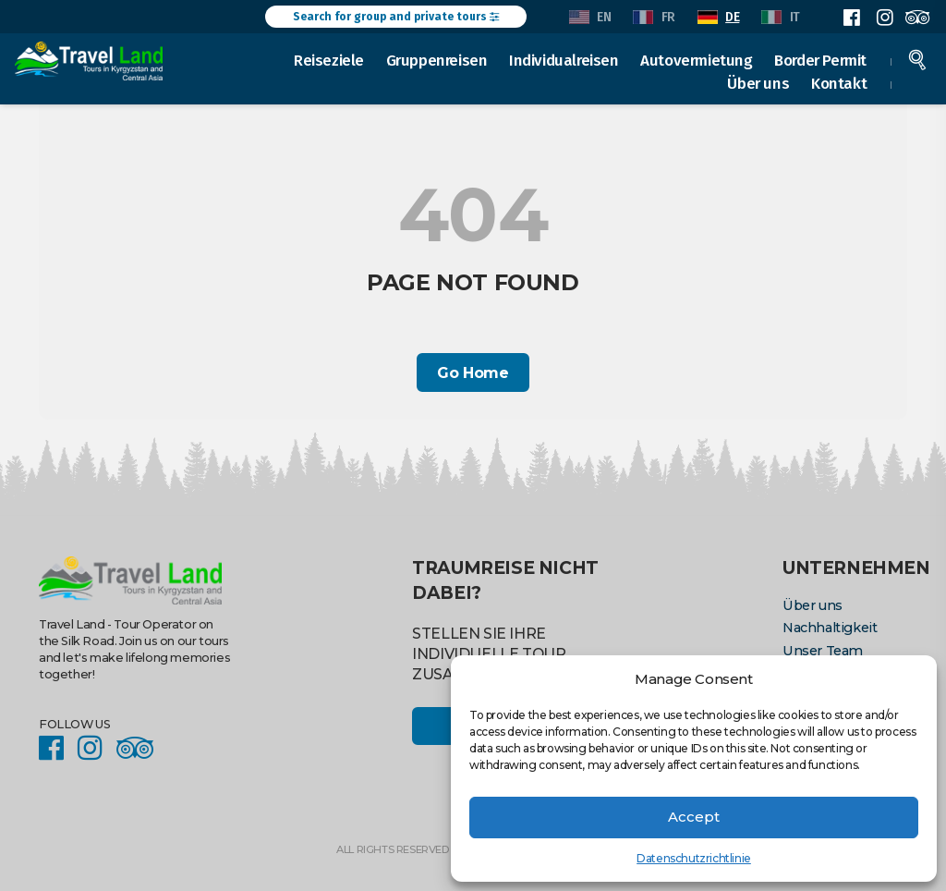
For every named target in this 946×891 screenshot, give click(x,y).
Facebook (852, 17)
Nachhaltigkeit (828, 627)
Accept (694, 816)
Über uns (759, 83)
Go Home (472, 373)
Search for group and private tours (396, 16)
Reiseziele (330, 59)
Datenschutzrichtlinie (694, 858)
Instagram (884, 17)
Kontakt (839, 83)
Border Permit (821, 59)
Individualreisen (565, 59)
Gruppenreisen (438, 59)
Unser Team (822, 650)
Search (918, 59)
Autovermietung (697, 59)
